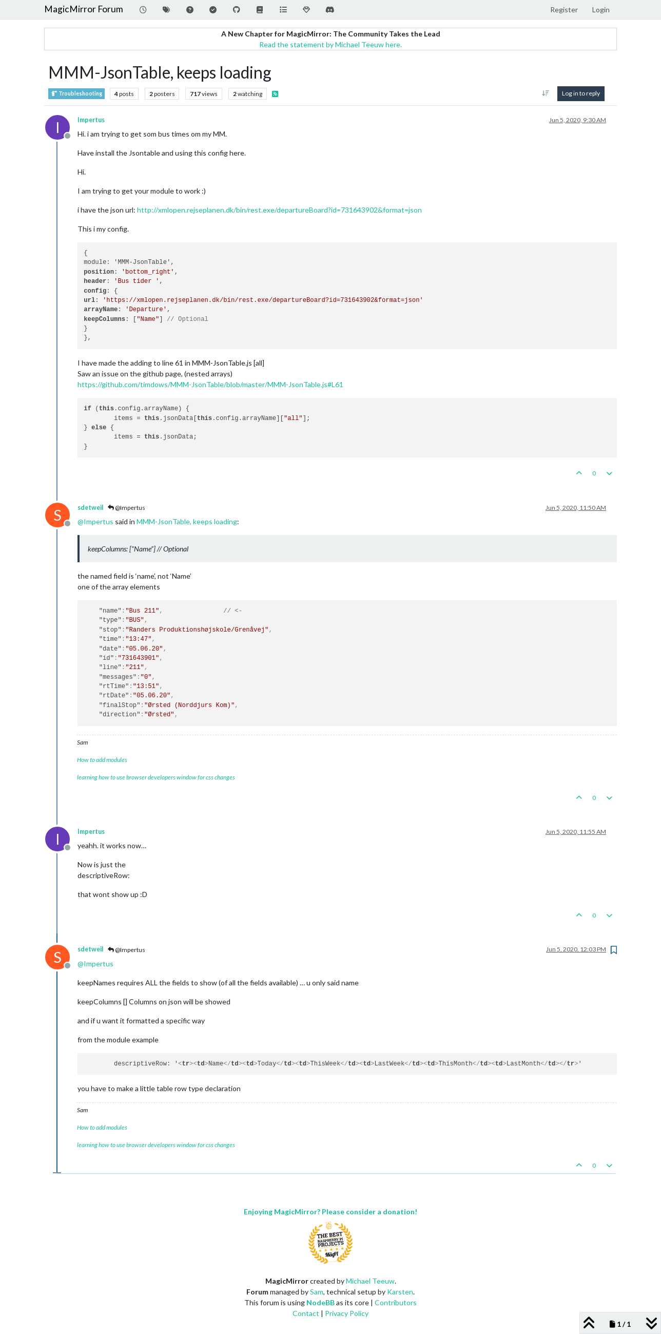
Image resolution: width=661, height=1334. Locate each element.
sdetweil (90, 507)
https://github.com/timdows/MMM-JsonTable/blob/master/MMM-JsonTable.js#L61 (210, 384)
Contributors (396, 1302)
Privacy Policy (346, 1313)
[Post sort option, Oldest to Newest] (545, 93)
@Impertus (126, 507)
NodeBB (320, 1302)
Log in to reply (581, 93)
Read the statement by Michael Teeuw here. (330, 44)
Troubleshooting (76, 93)
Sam (316, 1291)
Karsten (400, 1291)
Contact (306, 1313)
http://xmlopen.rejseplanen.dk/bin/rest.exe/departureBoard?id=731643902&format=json (279, 209)
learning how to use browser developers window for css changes (156, 777)
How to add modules (102, 760)
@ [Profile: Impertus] (95, 521)
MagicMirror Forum (83, 9)
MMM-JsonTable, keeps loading (187, 521)
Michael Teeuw (370, 1280)
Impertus (91, 120)
